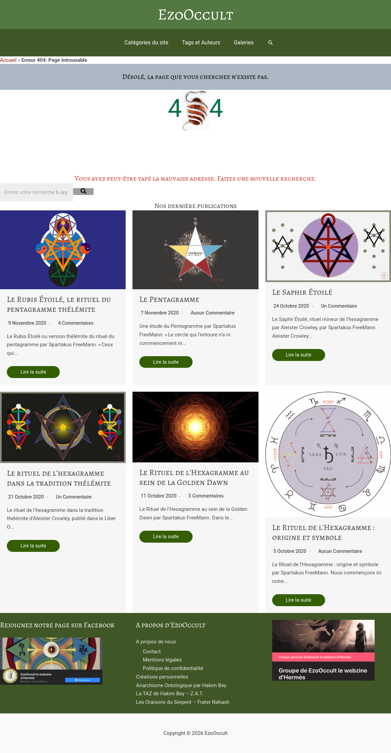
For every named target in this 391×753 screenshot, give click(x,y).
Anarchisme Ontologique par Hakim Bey (181, 685)
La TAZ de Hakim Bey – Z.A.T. (169, 694)
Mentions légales (162, 660)
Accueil (8, 60)
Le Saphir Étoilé (301, 291)
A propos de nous (156, 642)
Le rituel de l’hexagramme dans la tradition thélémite (54, 478)
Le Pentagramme (170, 299)
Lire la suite (33, 372)
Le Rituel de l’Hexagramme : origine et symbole (324, 532)
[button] (266, 43)
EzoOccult (195, 14)
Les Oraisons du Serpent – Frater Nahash (182, 702)
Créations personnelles (162, 677)
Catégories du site (149, 42)
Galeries (241, 42)
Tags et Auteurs (201, 42)
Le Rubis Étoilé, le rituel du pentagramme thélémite (55, 303)
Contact (151, 652)
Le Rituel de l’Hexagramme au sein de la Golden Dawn (194, 477)
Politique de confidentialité (173, 669)
